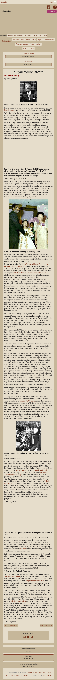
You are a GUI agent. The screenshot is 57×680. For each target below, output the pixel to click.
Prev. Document (11, 625)
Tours (40, 35)
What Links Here (28, 48)
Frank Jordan (9, 110)
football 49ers (21, 470)
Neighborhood (18, 35)
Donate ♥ (52, 11)
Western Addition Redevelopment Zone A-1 (30, 273)
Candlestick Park (40, 470)
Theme (35, 35)
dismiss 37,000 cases (27, 401)
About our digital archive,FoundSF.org (28, 650)
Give (45, 35)
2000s (34, 40)
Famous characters (22, 44)
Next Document (46, 625)
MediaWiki (47, 675)
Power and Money (18, 40)
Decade (10, 35)
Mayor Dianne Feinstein (35, 581)
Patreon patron (28, 64)
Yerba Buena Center (12, 576)
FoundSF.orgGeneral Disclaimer (28, 657)
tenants (23, 549)
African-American (35, 44)
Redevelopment (49, 40)
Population (27, 35)
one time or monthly (28, 56)
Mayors (39, 40)
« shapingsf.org (6, 11)
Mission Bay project (18, 601)
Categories (6, 41)
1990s (28, 40)
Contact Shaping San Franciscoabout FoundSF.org (28, 665)
